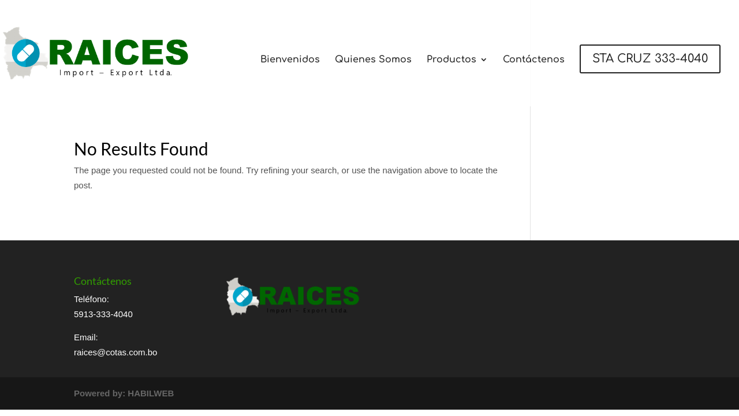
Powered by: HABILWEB (124, 393)
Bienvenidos (290, 60)
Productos (451, 60)
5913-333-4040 (103, 314)
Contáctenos (534, 60)
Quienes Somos (373, 60)
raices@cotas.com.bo (115, 352)
